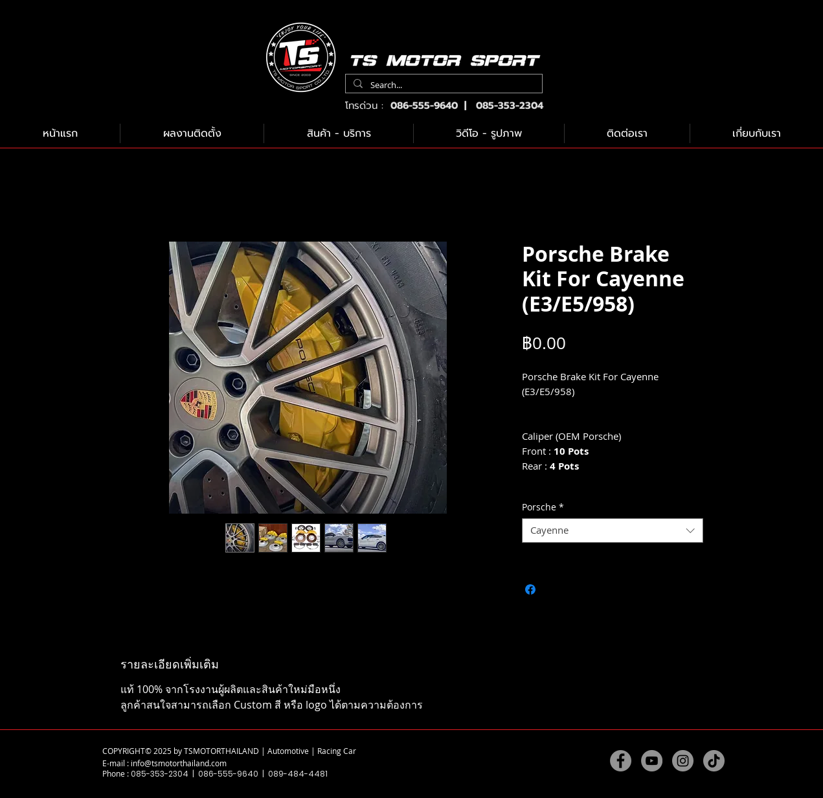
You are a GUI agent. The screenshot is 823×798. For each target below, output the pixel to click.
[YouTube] (651, 760)
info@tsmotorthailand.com (179, 763)
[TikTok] (714, 760)
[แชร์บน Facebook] (530, 589)
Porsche (543, 507)
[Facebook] (620, 760)
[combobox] (612, 530)
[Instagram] (682, 760)
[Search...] (442, 85)
